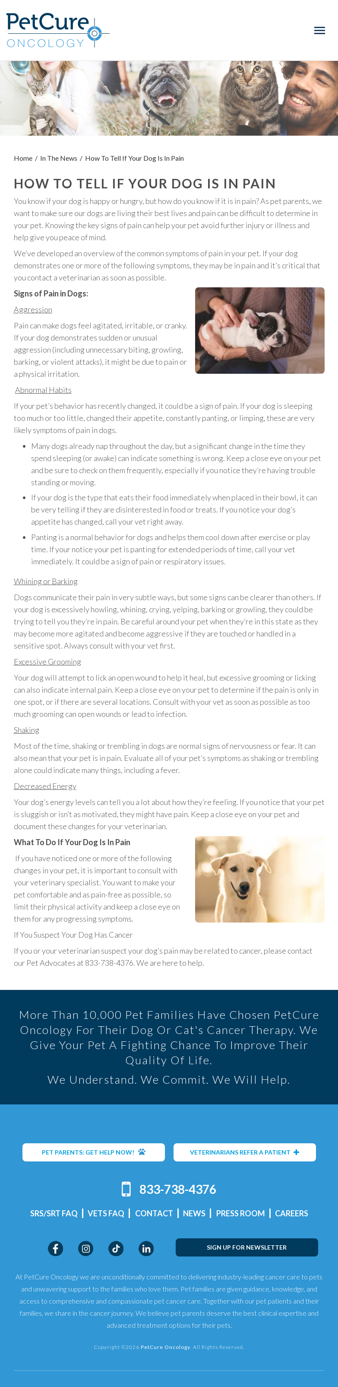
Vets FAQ (106, 1213)
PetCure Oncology (58, 30)
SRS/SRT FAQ (54, 1213)
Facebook (55, 1248)
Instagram (85, 1248)
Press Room (240, 1213)
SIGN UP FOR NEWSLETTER (247, 1247)
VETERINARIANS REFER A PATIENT (245, 1152)
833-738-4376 (177, 1189)
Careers (291, 1213)
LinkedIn (146, 1248)
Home (23, 158)
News (194, 1213)
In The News (58, 158)
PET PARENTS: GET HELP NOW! (93, 1152)
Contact (154, 1213)
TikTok (115, 1248)
